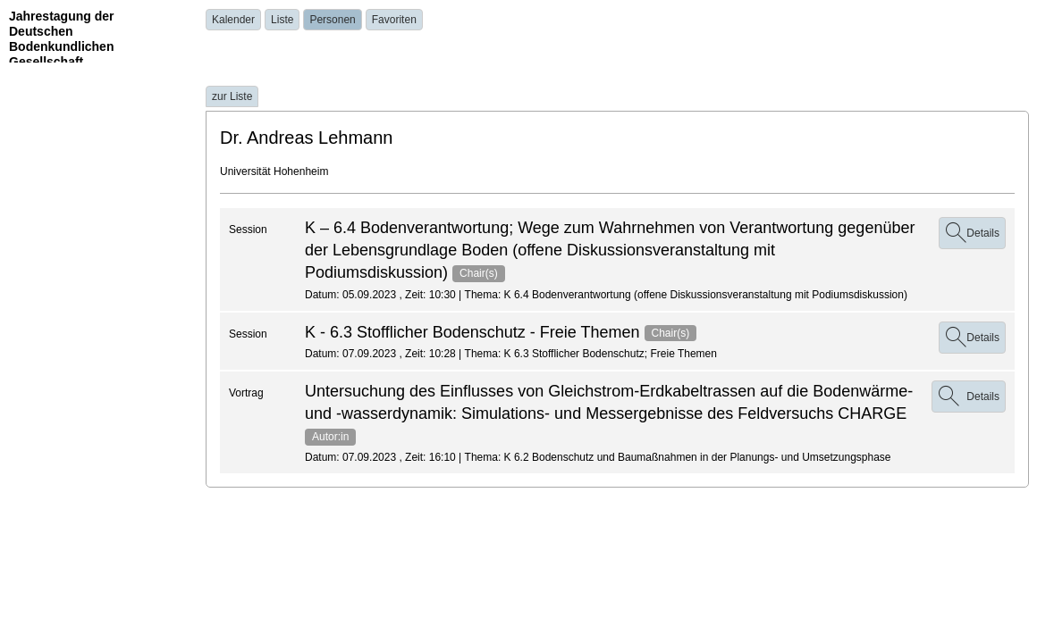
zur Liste (232, 96)
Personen (332, 19)
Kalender (233, 19)
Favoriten (394, 19)
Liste (282, 19)
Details (972, 233)
